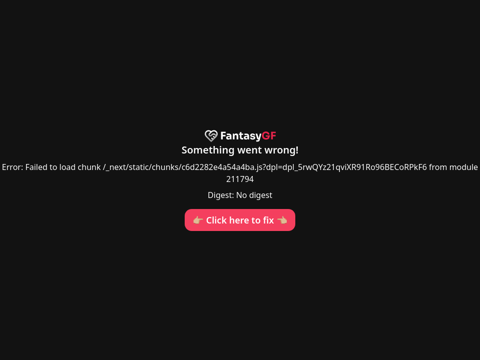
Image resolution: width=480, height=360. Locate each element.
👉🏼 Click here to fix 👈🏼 (240, 220)
